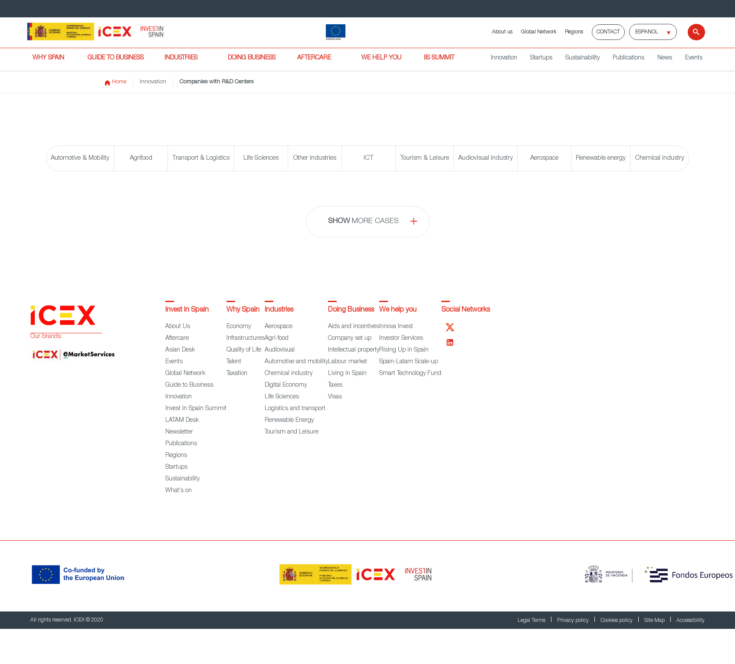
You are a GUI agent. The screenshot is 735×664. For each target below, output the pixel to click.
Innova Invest (396, 327)
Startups (541, 58)
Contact (608, 32)
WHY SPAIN (48, 58)
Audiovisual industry (485, 158)
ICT (369, 158)
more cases (363, 221)
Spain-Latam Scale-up (408, 362)
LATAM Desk (182, 420)
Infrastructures (245, 338)
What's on (178, 491)
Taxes (335, 385)
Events (693, 58)
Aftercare (177, 338)
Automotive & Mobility (80, 158)
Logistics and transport (295, 409)
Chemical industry (659, 158)
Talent (233, 362)
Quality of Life (243, 350)
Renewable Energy (289, 420)
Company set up (349, 338)
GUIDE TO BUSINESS (116, 58)
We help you (398, 310)
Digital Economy (286, 385)
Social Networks (465, 310)
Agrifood (141, 158)
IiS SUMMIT (439, 58)
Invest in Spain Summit (195, 409)
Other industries (314, 158)
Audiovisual (280, 350)
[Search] (691, 32)
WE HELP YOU (381, 58)
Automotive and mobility (296, 362)
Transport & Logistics (201, 158)
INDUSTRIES (180, 58)
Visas (335, 397)
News (664, 58)
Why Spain (242, 310)
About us (502, 32)
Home (115, 82)
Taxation (236, 374)
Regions (574, 32)
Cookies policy (617, 620)
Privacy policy (573, 620)
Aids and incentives (353, 327)
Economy (238, 327)
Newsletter (179, 432)
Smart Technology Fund (410, 374)
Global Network (538, 32)
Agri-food (277, 338)
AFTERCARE (314, 58)
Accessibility (690, 620)
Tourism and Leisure (291, 432)
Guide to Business (189, 385)
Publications (628, 58)
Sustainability (582, 58)
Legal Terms (532, 620)
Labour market (347, 362)
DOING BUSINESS (252, 58)
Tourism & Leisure (424, 158)
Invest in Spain (187, 310)
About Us (177, 327)
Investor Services (401, 338)
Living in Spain (347, 374)
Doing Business (351, 310)
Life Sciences (261, 158)
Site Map (655, 620)
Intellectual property (353, 350)
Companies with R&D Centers (216, 82)
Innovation (504, 58)
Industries (279, 310)
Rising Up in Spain (404, 350)
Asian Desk (180, 350)
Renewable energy (601, 158)
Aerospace (544, 158)
